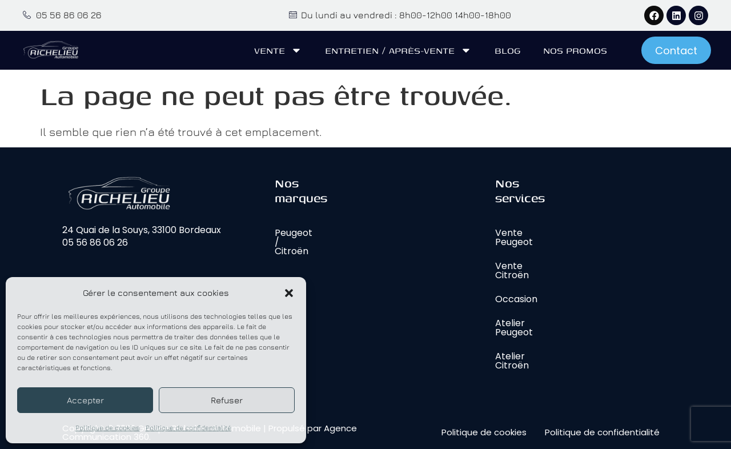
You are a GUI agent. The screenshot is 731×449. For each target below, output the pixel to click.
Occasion (516, 299)
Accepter (85, 400)
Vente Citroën (512, 270)
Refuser (227, 400)
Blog (507, 50)
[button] (289, 293)
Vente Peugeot (514, 237)
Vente (278, 50)
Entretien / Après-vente (398, 50)
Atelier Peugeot (514, 327)
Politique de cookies (107, 427)
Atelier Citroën (512, 361)
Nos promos (575, 50)
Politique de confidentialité (188, 427)
